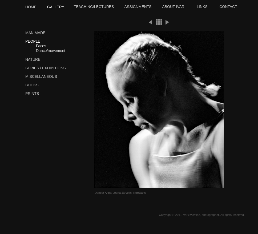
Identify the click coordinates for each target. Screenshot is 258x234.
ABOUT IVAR (173, 7)
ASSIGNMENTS (138, 7)
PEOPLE (32, 41)
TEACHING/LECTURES (94, 7)
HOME (31, 7)
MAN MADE (35, 33)
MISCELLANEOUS (41, 76)
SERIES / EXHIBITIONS (45, 68)
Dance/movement (50, 51)
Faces (41, 46)
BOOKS (32, 85)
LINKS (202, 7)
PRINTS (32, 93)
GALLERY (55, 7)
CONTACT (228, 7)
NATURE (33, 59)
